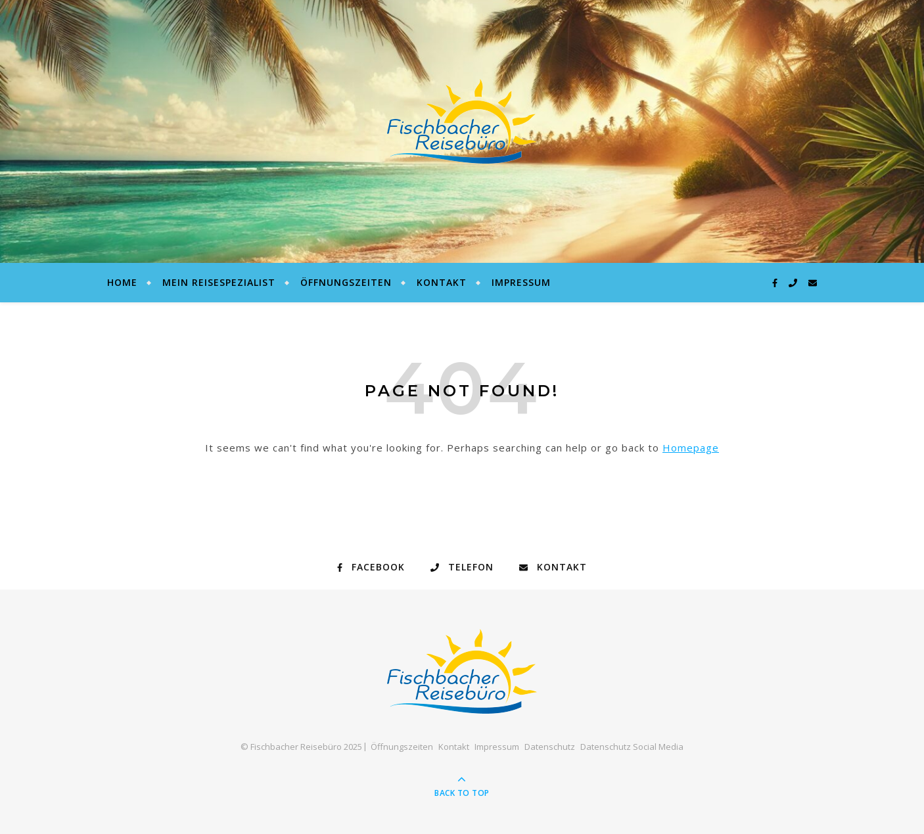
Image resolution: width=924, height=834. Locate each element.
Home (122, 282)
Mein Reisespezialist (218, 282)
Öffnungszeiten (346, 282)
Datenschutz (549, 747)
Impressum (521, 282)
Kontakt (442, 282)
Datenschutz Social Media (631, 747)
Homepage (690, 447)
